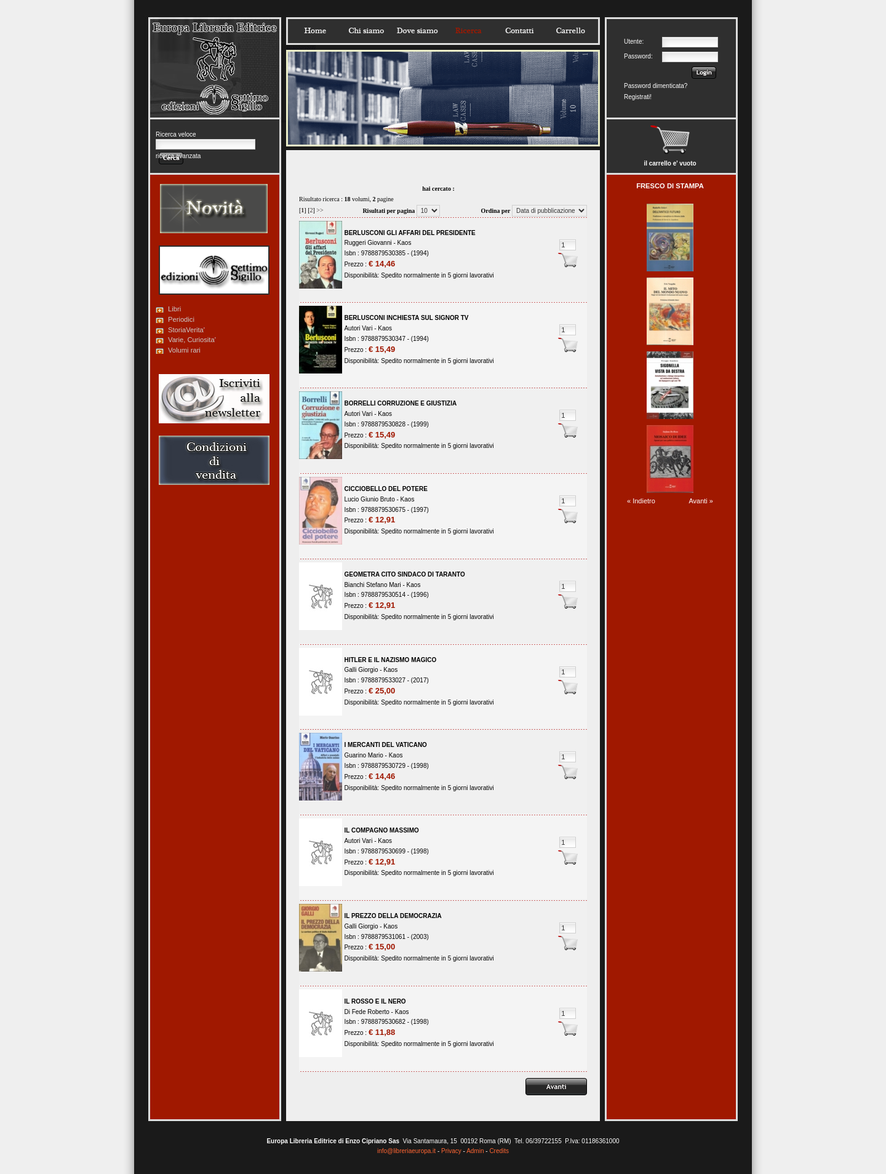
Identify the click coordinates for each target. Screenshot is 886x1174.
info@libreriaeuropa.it (406, 1151)
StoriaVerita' (186, 329)
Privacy (451, 1151)
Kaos (404, 242)
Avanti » (700, 501)
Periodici (181, 319)
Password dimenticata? (655, 85)
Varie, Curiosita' (192, 339)
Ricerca (468, 31)
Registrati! (638, 97)
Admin (475, 1151)
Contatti (519, 31)
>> (319, 210)
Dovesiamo (417, 31)
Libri (174, 309)
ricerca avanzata (178, 156)
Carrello (570, 31)
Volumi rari (184, 350)
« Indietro (641, 501)
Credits (499, 1151)
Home (315, 31)
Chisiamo (366, 31)
